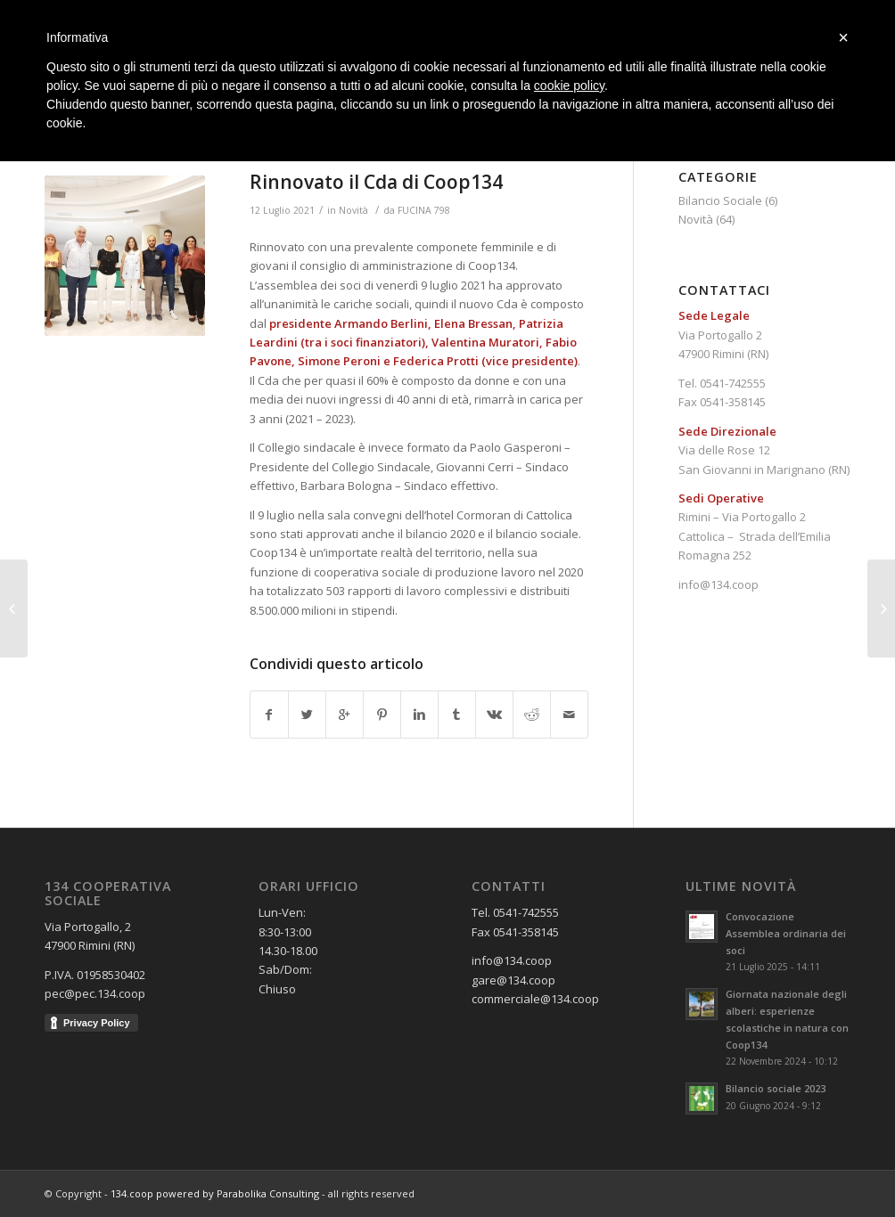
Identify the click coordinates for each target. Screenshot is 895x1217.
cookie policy (569, 85)
